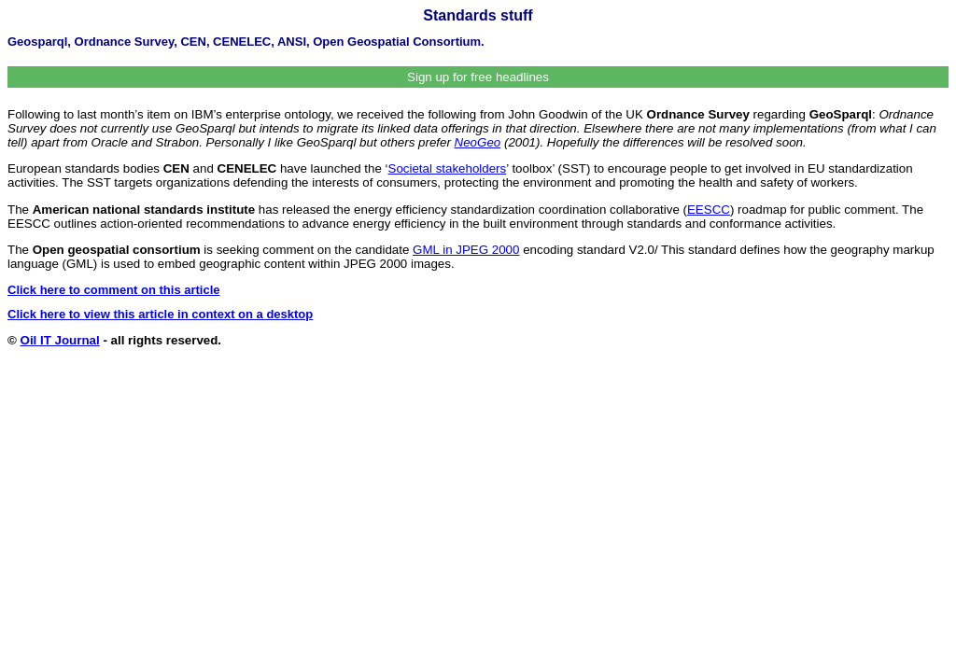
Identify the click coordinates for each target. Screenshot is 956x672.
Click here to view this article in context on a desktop (160, 314)
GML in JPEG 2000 (466, 250)
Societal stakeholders (447, 168)
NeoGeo (478, 142)
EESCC (708, 210)
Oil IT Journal (60, 340)
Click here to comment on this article (113, 290)
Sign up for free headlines (478, 77)
